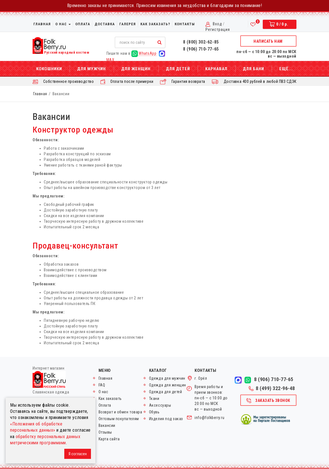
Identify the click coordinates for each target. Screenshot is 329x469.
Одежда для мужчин (167, 378)
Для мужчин (91, 68)
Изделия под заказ (166, 418)
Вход (217, 24)
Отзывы (105, 432)
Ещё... (286, 68)
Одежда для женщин (167, 385)
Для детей (178, 68)
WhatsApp (144, 53)
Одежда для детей (165, 392)
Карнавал (216, 68)
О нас (63, 24)
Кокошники (49, 68)
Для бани (253, 68)
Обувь (154, 412)
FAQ (102, 385)
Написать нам (267, 41)
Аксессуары (160, 405)
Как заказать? (155, 24)
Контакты (185, 24)
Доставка (105, 24)
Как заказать (110, 398)
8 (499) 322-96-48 (272, 388)
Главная (42, 24)
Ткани (154, 398)
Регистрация (217, 29)
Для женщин (135, 68)
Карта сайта (109, 439)
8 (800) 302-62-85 (201, 42)
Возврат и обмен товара (120, 412)
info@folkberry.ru (209, 417)
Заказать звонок (268, 401)
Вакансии (107, 425)
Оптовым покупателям (119, 418)
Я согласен (77, 454)
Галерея (127, 24)
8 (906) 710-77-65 (201, 49)
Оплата (82, 24)
